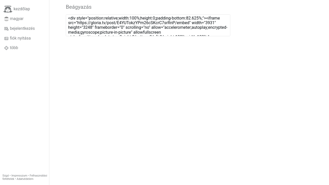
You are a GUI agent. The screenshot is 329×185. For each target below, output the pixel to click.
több (11, 47)
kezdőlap (16, 9)
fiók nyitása (17, 38)
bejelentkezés (19, 28)
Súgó (6, 175)
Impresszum (19, 175)
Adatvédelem (25, 179)
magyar (14, 18)
